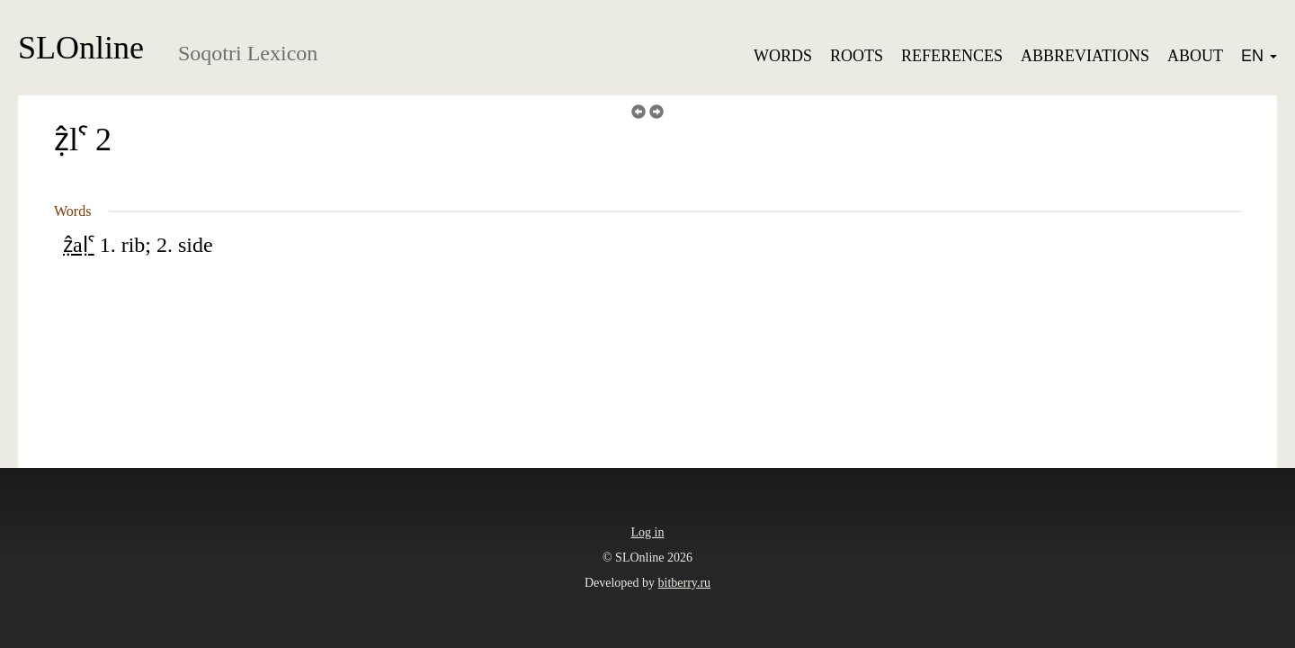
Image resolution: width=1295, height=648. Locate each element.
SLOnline (81, 48)
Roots (856, 56)
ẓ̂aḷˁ (78, 244)
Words (783, 56)
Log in (648, 532)
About (1195, 56)
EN (1259, 56)
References (952, 56)
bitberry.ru (684, 583)
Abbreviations (1085, 56)
